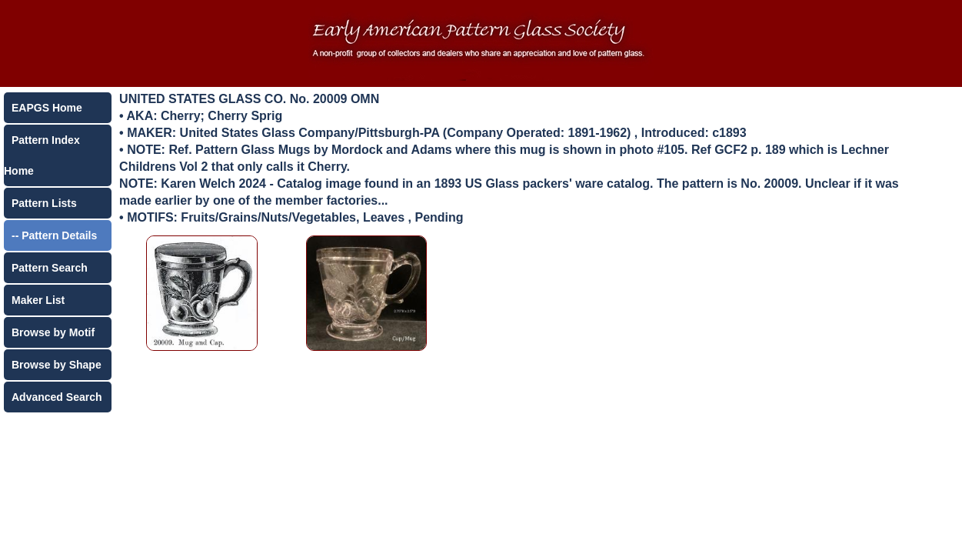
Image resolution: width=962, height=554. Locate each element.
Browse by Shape (57, 365)
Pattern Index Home (42, 155)
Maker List (38, 300)
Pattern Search (50, 268)
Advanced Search (57, 397)
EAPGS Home (47, 108)
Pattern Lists (44, 203)
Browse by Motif (53, 332)
